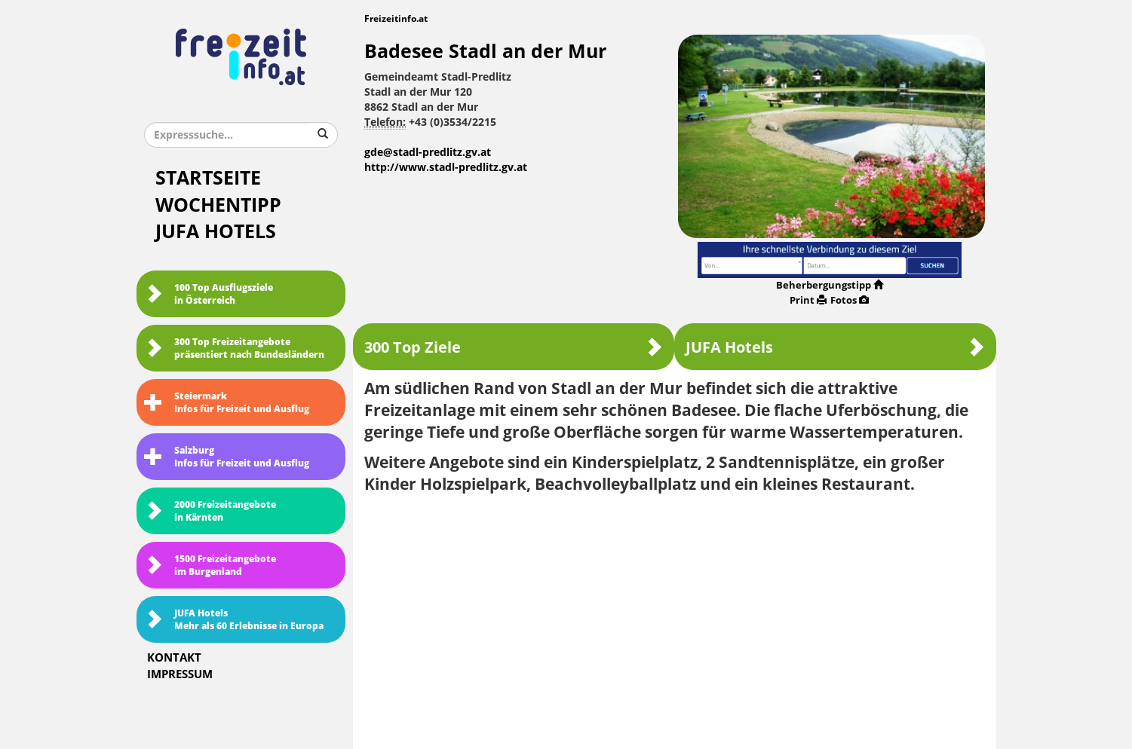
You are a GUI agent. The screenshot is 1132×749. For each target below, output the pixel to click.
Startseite (208, 178)
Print (808, 300)
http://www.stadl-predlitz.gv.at (445, 167)
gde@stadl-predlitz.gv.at (427, 152)
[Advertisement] (674, 616)
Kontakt (174, 658)
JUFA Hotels (215, 232)
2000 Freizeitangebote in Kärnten (210, 511)
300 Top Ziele (513, 347)
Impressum (180, 674)
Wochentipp (218, 205)
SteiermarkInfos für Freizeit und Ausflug (226, 402)
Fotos (849, 300)
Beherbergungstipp (829, 285)
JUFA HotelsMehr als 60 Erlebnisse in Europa (234, 619)
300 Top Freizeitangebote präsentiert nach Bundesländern (234, 348)
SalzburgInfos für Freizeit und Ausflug (226, 457)
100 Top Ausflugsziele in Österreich (208, 294)
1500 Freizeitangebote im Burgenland (210, 565)
